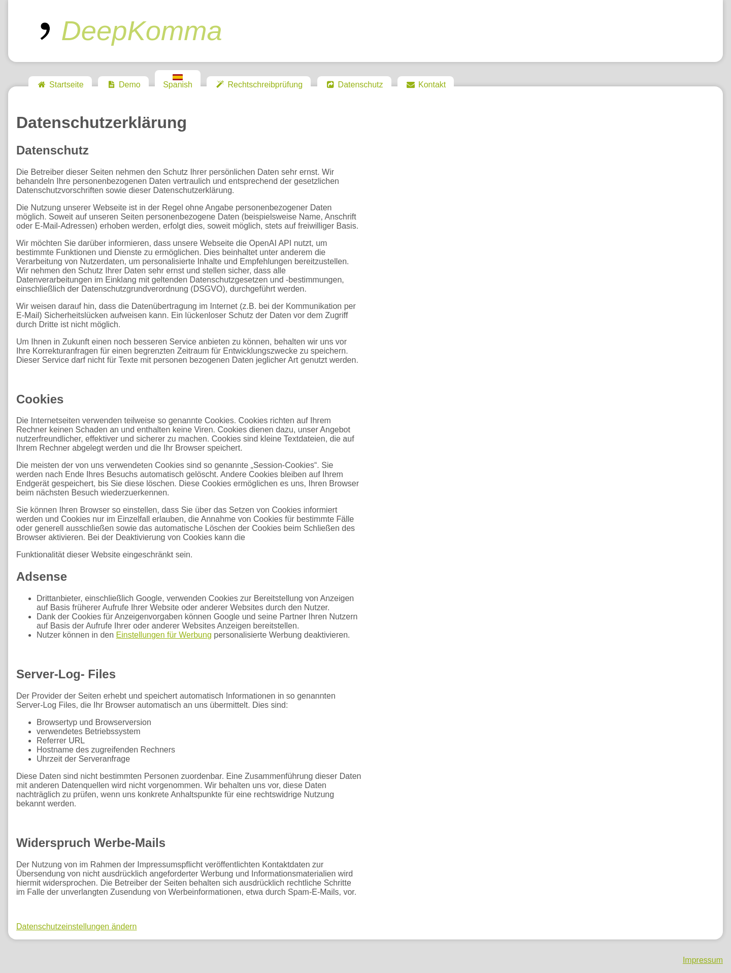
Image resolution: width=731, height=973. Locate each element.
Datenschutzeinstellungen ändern (76, 926)
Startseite (60, 84)
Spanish (177, 81)
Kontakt (426, 84)
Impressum (703, 960)
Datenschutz (354, 84)
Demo (123, 84)
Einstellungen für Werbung (164, 635)
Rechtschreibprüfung (259, 84)
